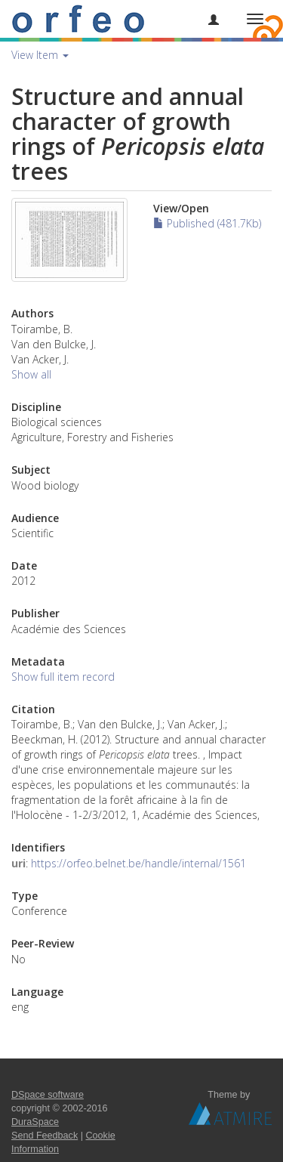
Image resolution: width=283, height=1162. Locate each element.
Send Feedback (44, 1135)
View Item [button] (40, 55)
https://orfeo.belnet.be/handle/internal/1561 (138, 863)
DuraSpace (35, 1122)
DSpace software (47, 1094)
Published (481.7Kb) (207, 223)
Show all (31, 374)
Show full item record (63, 676)
